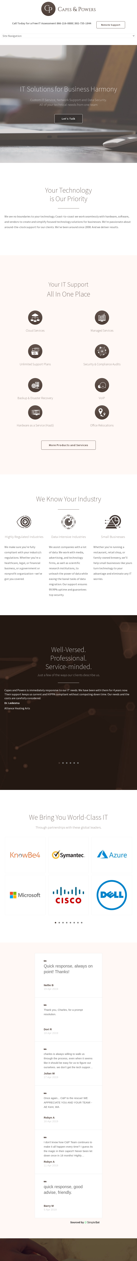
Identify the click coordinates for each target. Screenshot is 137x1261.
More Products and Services (68, 445)
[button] (25, 855)
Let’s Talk (68, 118)
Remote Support (110, 24)
